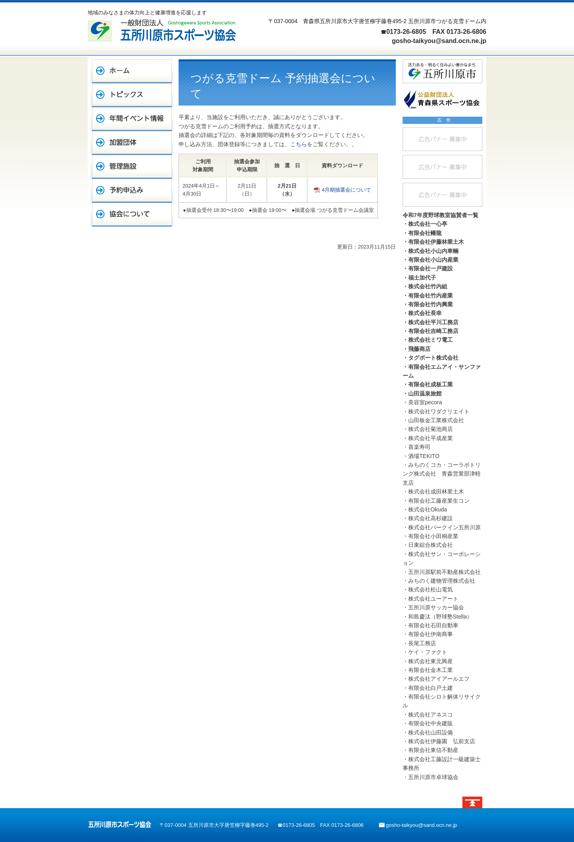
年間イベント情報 (132, 119)
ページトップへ (472, 802)
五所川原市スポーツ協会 (119, 824)
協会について (132, 215)
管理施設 (132, 167)
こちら (298, 144)
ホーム (132, 71)
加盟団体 (132, 143)
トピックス (132, 95)
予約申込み (132, 191)
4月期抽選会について (346, 190)
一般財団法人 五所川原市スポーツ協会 (162, 30)
